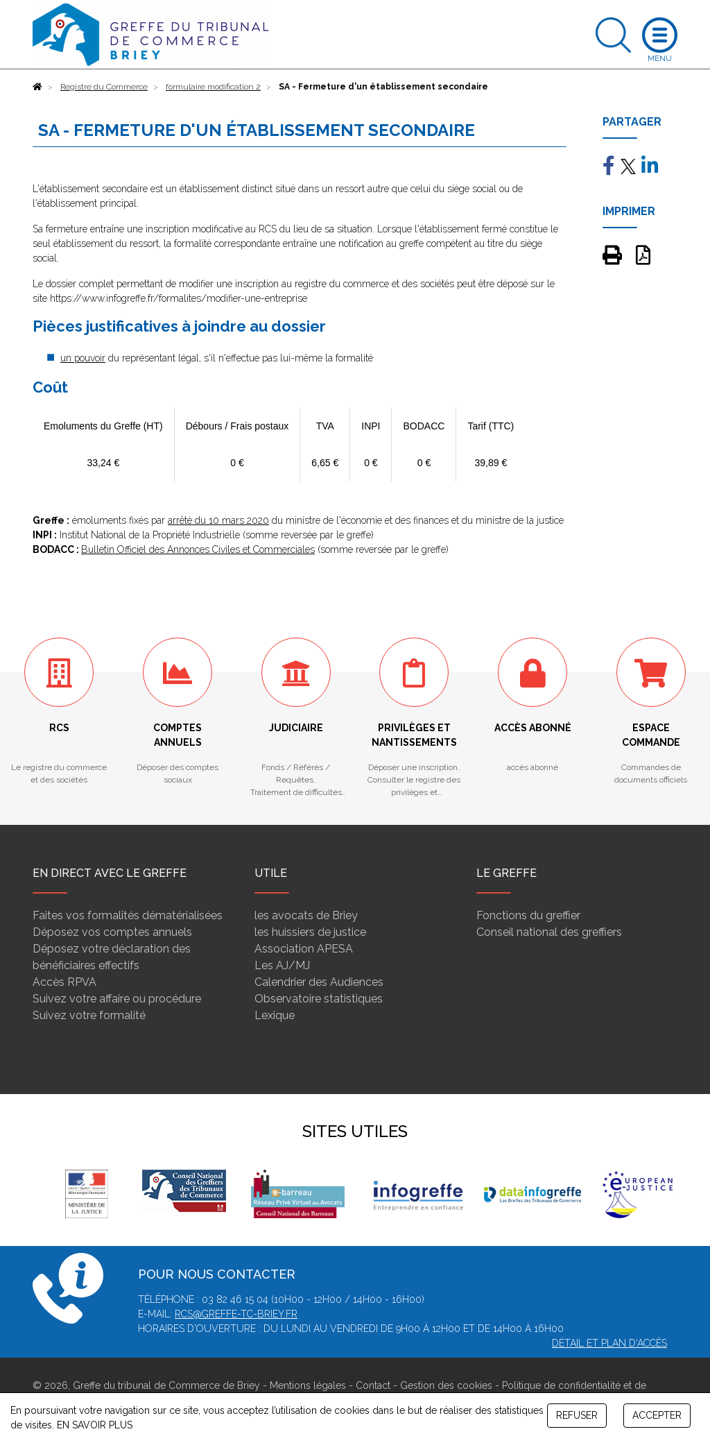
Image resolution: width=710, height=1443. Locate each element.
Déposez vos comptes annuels (112, 932)
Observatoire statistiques (318, 998)
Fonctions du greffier (528, 915)
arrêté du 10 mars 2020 (218, 520)
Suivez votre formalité (89, 1015)
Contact (373, 1385)
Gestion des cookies (446, 1385)
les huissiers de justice (310, 932)
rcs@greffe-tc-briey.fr (236, 1314)
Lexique (274, 1015)
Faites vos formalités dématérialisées (128, 915)
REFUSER (577, 1415)
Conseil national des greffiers (549, 932)
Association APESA (303, 948)
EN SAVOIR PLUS (94, 1425)
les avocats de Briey (306, 915)
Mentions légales (308, 1385)
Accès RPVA (64, 982)
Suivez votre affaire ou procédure (117, 998)
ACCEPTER (657, 1415)
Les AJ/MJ (282, 965)
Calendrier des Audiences (318, 982)
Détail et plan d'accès (609, 1343)
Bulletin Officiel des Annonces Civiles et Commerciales (198, 549)
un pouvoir (82, 358)
